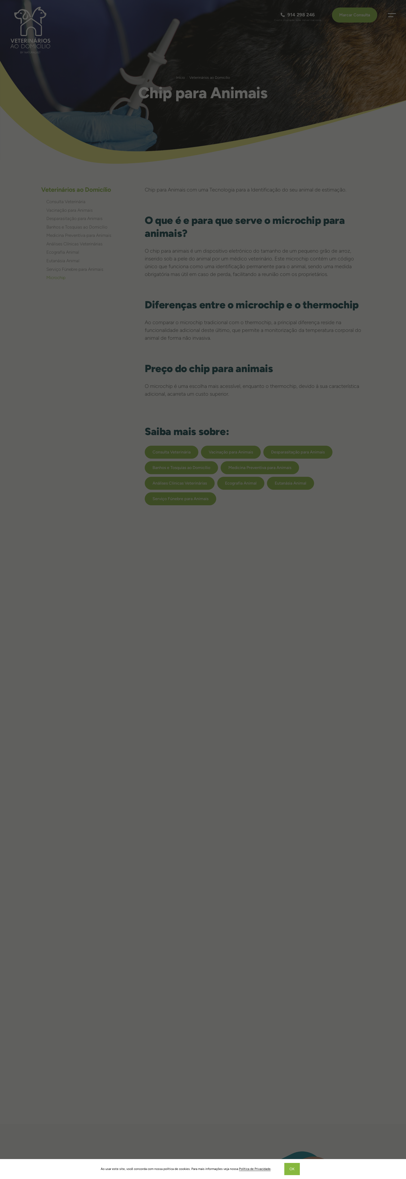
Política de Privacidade (255, 1169)
